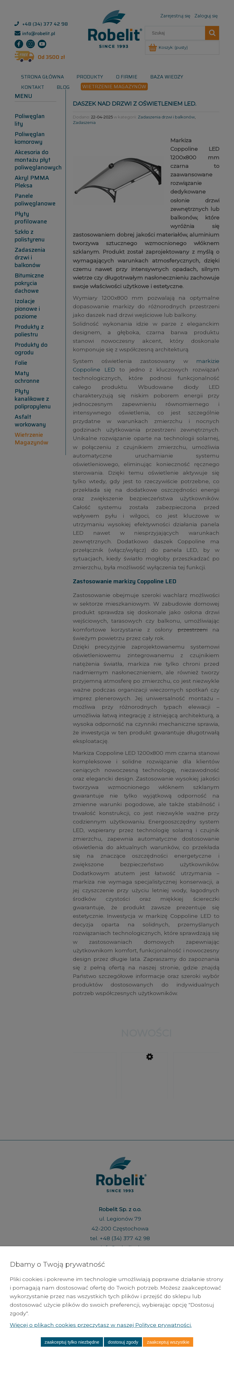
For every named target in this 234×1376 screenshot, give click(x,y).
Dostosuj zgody (123, 1342)
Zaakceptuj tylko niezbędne (71, 1342)
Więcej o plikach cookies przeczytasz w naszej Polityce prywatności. (101, 1325)
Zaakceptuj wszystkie (168, 1342)
